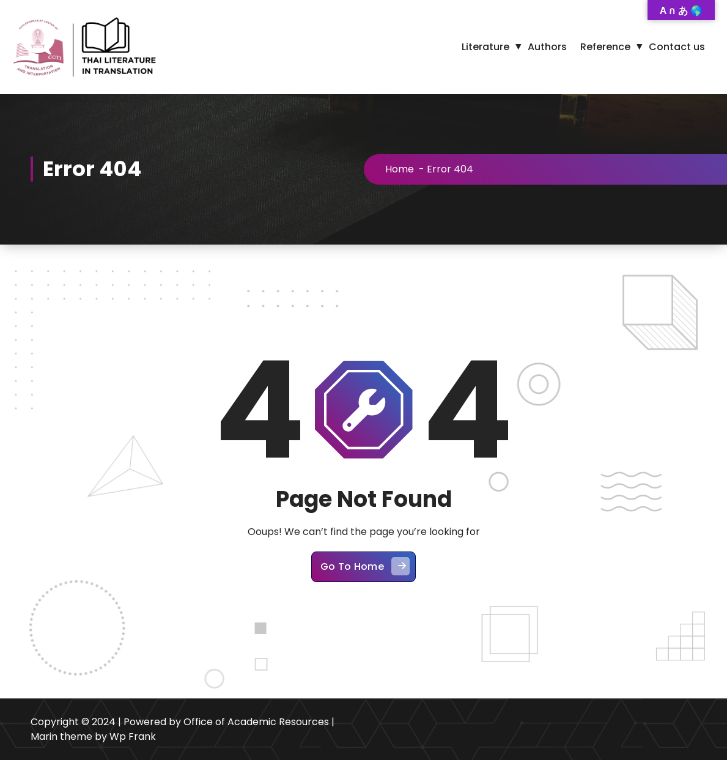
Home (399, 169)
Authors (547, 47)
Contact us (677, 47)
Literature (485, 47)
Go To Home (365, 566)
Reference (605, 47)
